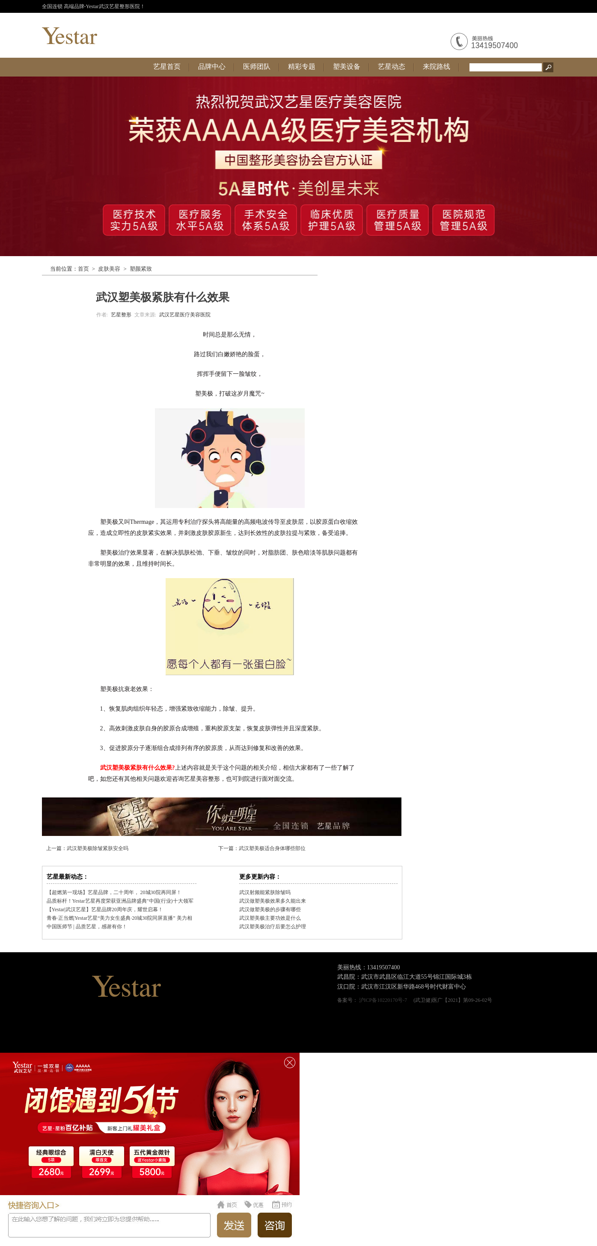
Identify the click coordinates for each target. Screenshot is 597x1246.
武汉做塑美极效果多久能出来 (272, 901)
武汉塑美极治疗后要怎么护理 (272, 927)
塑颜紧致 (141, 269)
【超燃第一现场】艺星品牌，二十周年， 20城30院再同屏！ (114, 892)
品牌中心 (212, 66)
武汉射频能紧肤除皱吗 (265, 892)
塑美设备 (346, 66)
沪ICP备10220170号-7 (383, 1000)
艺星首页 (167, 66)
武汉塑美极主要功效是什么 (270, 918)
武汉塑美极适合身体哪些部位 (272, 848)
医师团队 (256, 66)
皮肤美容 (109, 269)
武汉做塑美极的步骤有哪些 (270, 909)
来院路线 (436, 66)
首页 (83, 269)
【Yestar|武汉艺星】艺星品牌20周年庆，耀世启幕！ (105, 909)
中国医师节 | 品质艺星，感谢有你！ (87, 927)
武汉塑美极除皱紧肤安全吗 (97, 848)
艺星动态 (391, 66)
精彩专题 (301, 66)
